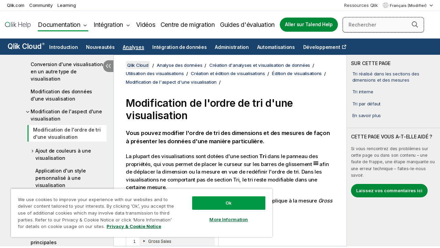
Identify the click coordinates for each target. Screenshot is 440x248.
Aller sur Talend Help (309, 24)
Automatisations (276, 47)
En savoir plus (366, 115)
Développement (321, 47)
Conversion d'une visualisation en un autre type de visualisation (67, 71)
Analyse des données (179, 65)
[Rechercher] (383, 25)
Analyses (133, 47)
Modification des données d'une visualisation (61, 95)
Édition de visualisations (297, 73)
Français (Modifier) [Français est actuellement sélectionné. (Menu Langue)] (409, 5)
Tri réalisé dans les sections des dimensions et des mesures (385, 77)
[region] (138, 210)
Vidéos (145, 24)
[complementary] (393, 150)
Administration (232, 47)
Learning (66, 5)
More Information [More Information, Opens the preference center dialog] (223, 214)
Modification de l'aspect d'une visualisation (66, 115)
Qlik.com (15, 5)
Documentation (59, 24)
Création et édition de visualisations (228, 73)
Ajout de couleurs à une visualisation (63, 154)
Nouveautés (100, 47)
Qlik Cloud (26, 46)
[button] (415, 24)
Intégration (108, 24)
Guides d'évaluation (247, 24)
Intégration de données (179, 47)
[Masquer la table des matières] (108, 66)
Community (41, 5)
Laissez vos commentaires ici (389, 190)
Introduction (63, 47)
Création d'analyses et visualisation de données (259, 65)
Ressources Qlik (360, 5)
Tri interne (362, 91)
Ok (223, 197)
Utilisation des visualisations (155, 73)
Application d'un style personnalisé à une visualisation (60, 178)
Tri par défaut (366, 103)
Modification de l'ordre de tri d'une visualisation (67, 133)
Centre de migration (188, 24)
